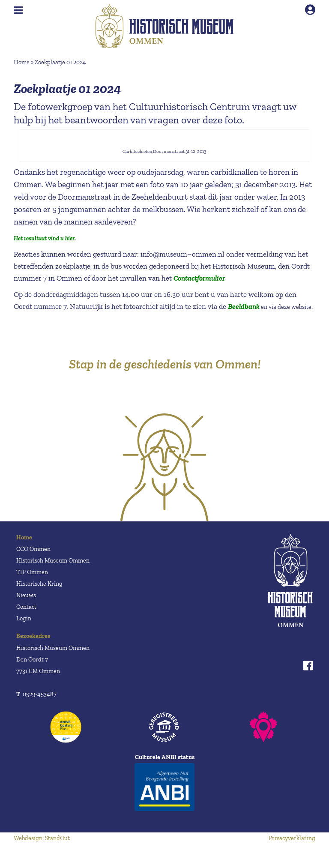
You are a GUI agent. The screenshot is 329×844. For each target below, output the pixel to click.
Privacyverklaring (292, 838)
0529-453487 (36, 694)
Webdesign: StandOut (42, 838)
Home (22, 62)
